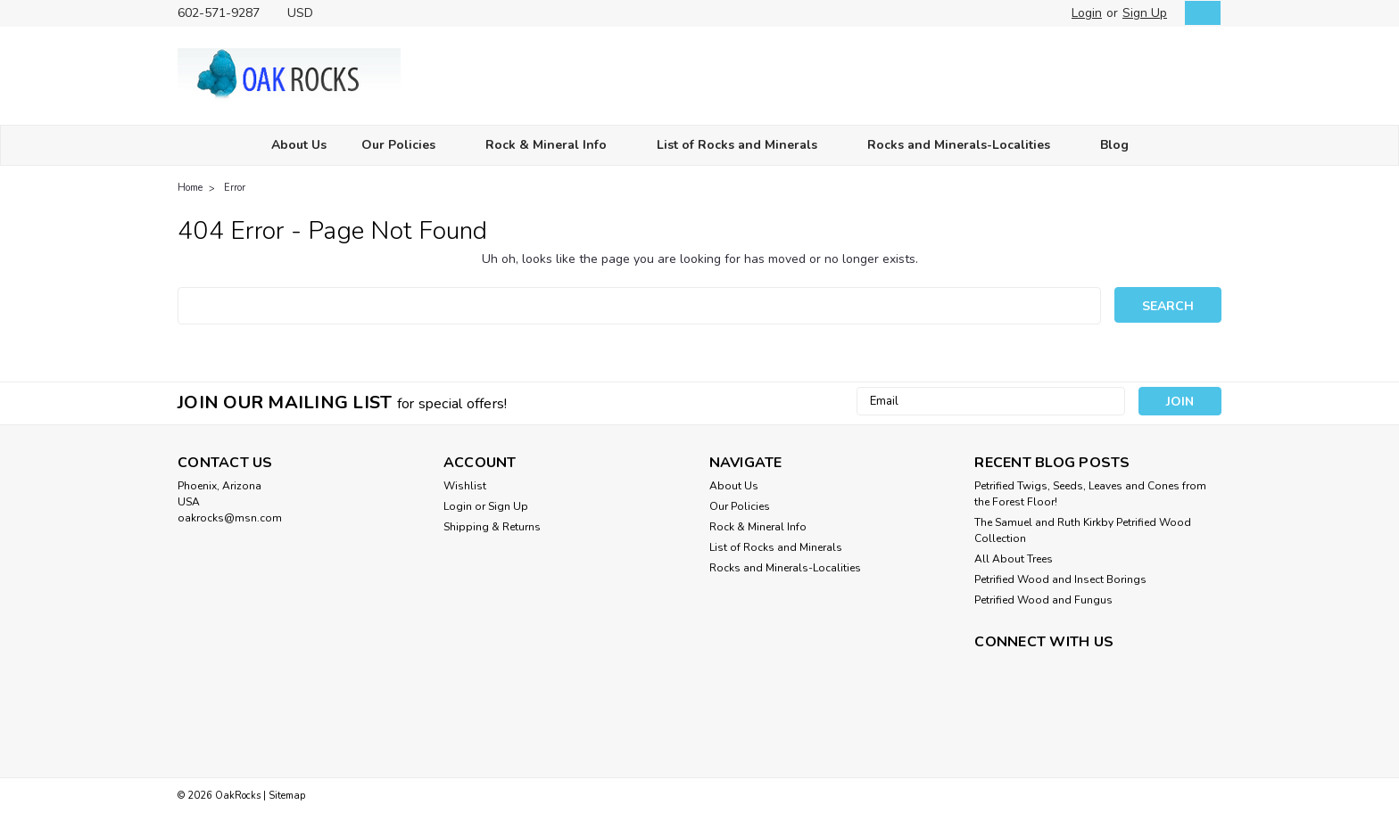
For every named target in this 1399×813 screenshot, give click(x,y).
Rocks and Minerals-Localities (966, 145)
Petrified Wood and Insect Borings (1060, 579)
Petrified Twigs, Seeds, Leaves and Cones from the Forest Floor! (1090, 494)
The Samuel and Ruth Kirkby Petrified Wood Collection (1082, 530)
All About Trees (1013, 559)
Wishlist (464, 486)
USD (307, 12)
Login (1087, 12)
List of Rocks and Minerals (744, 145)
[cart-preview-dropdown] (1198, 13)
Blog (1114, 144)
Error (234, 187)
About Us (299, 144)
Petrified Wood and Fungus (1043, 600)
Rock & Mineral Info (553, 145)
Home (190, 187)
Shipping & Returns (492, 527)
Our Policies (406, 145)
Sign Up (1144, 12)
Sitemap (287, 795)
